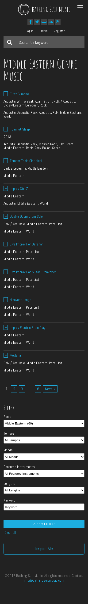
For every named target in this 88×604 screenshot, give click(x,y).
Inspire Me (44, 549)
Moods (8, 450)
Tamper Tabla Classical (23, 160)
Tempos (9, 433)
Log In (30, 31)
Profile (43, 31)
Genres (8, 417)
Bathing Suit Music (44, 9)
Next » (50, 389)
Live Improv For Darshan (23, 244)
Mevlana (12, 355)
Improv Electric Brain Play (24, 327)
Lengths (9, 484)
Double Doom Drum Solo (23, 216)
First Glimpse (16, 93)
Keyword (9, 500)
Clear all (10, 533)
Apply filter (43, 524)
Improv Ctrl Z (16, 188)
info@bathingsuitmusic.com (44, 580)
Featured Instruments (19, 467)
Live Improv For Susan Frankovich (30, 271)
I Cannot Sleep (17, 129)
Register (59, 31)
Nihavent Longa (17, 299)
